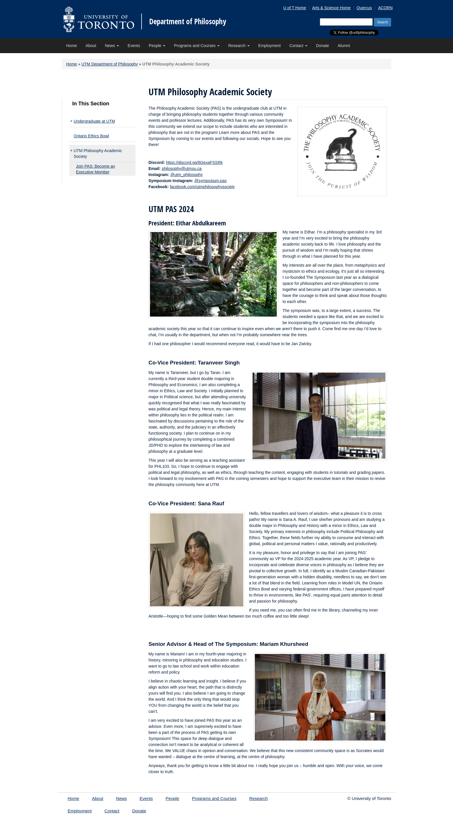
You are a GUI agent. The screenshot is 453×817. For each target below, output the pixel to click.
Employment (269, 45)
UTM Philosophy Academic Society (98, 153)
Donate (322, 45)
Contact (298, 45)
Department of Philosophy (187, 21)
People (157, 45)
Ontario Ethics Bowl (91, 136)
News (112, 45)
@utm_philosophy (186, 174)
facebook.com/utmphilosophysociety (202, 186)
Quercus (364, 7)
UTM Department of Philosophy (109, 64)
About (91, 45)
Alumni (344, 45)
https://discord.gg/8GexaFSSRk (194, 162)
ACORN (385, 7)
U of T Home (294, 7)
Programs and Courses (197, 45)
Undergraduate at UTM (94, 121)
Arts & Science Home (331, 7)
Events (134, 45)
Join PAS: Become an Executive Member (95, 169)
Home (71, 45)
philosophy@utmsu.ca (182, 168)
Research (239, 45)
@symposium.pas (210, 180)
